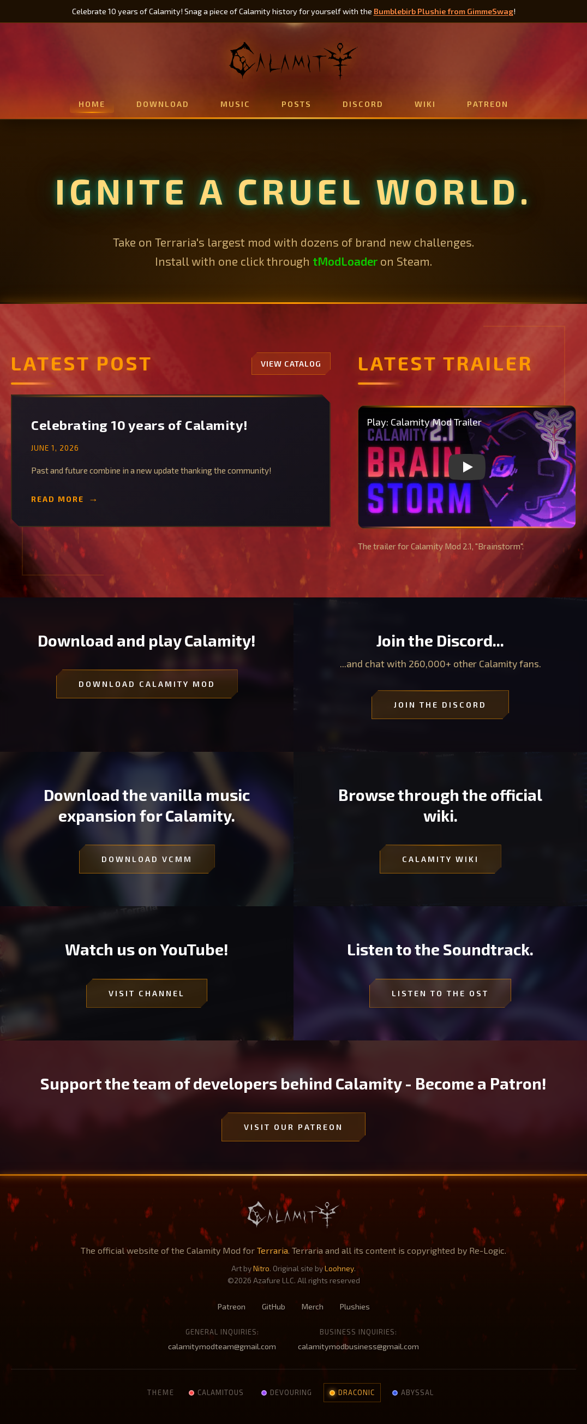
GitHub (273, 1306)
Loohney (339, 1268)
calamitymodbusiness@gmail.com (358, 1346)
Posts (296, 104)
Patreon (487, 104)
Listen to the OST (440, 993)
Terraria (272, 1250)
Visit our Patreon (293, 1127)
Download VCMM (147, 859)
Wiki (425, 104)
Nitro (261, 1268)
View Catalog (291, 363)
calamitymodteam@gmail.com (222, 1346)
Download (162, 104)
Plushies (355, 1306)
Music (235, 104)
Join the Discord (440, 704)
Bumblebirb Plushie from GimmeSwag (443, 11)
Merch (313, 1306)
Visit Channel (147, 993)
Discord (363, 104)
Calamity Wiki (440, 859)
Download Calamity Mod (147, 684)
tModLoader (345, 261)
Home (92, 104)
